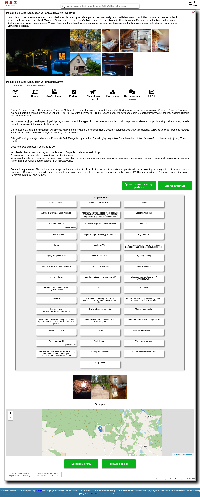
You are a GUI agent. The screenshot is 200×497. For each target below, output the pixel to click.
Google (39, 490)
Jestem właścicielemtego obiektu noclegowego (20, 474)
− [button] (10, 418)
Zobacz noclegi (119, 464)
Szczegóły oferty (81, 464)
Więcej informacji (175, 185)
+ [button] (10, 413)
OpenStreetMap (187, 454)
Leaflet (175, 454)
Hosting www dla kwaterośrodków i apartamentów (48, 474)
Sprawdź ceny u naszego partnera (139, 186)
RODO (94, 493)
